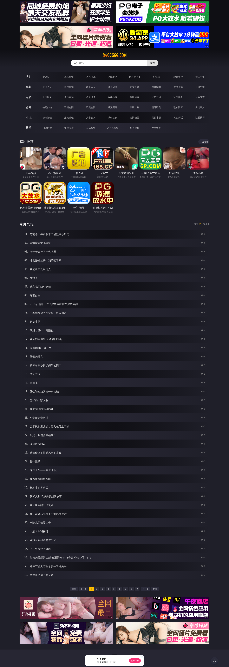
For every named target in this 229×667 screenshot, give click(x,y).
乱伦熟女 (178, 97)
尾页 (155, 588)
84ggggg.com (114, 55)
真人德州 (69, 76)
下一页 (145, 588)
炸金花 (156, 76)
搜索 (152, 62)
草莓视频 (91, 127)
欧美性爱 (112, 97)
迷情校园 (134, 117)
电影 (29, 97)
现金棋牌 (178, 76)
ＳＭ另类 (200, 87)
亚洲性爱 (47, 97)
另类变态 (200, 97)
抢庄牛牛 (200, 76)
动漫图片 (112, 107)
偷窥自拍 (47, 107)
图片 (29, 107)
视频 (29, 87)
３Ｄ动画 (112, 87)
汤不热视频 (112, 127)
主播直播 (178, 87)
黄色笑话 (178, 117)
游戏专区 (112, 76)
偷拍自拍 (69, 97)
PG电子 (47, 76)
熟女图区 (178, 107)
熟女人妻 (134, 87)
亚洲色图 (69, 107)
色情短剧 (156, 127)
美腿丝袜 (134, 107)
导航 (29, 128)
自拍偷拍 (69, 87)
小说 (29, 117)
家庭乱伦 (69, 117)
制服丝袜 (134, 97)
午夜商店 (69, 127)
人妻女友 (91, 117)
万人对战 (91, 76)
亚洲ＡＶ (47, 87)
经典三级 (156, 97)
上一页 (83, 588)
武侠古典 (112, 117)
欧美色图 (91, 107)
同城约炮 (47, 127)
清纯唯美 (156, 107)
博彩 (29, 77)
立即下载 (135, 660)
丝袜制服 (156, 87)
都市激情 (47, 117)
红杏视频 (134, 127)
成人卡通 (91, 97)
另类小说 (156, 117)
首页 (74, 588)
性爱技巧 (200, 117)
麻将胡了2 (134, 76)
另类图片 (200, 107)
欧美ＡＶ (91, 87)
